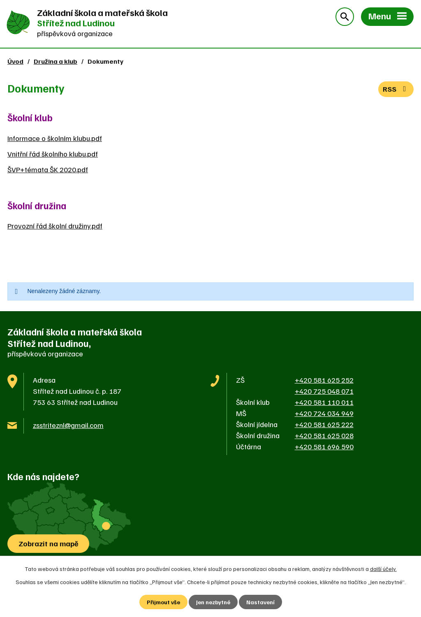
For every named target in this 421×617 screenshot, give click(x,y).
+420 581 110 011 (324, 402)
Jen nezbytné (213, 602)
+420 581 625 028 (324, 435)
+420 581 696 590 (324, 446)
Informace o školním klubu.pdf (54, 138)
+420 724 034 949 (324, 413)
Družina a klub (55, 61)
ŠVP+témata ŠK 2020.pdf (47, 169)
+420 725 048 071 (324, 390)
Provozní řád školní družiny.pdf (54, 225)
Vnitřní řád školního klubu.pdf (52, 153)
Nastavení (260, 602)
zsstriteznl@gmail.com (68, 425)
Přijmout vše (163, 602)
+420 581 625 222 (324, 424)
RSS (396, 88)
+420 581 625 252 (324, 379)
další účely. (383, 568)
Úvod (15, 61)
